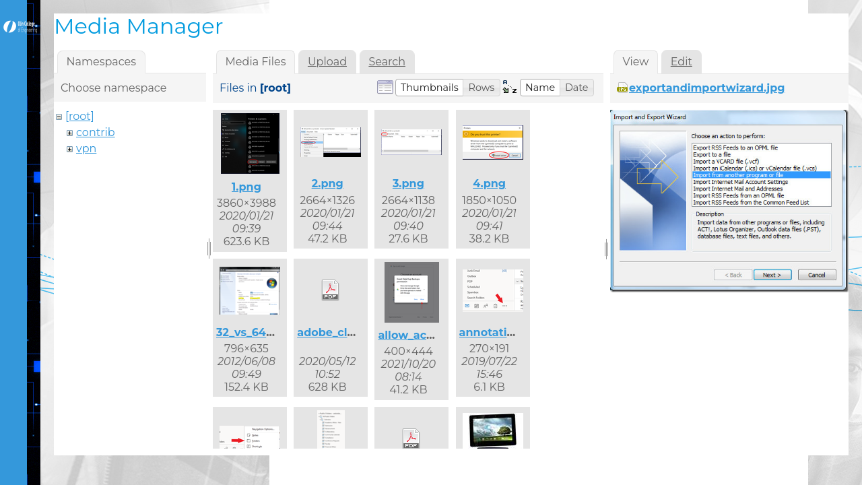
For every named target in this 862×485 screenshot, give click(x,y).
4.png (489, 183)
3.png (408, 183)
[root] (79, 116)
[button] (429, 87)
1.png (246, 187)
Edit (681, 61)
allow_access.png (427, 335)
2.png (327, 183)
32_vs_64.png (254, 332)
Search (386, 61)
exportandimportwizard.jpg (707, 88)
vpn (86, 148)
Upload (327, 61)
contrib (95, 132)
